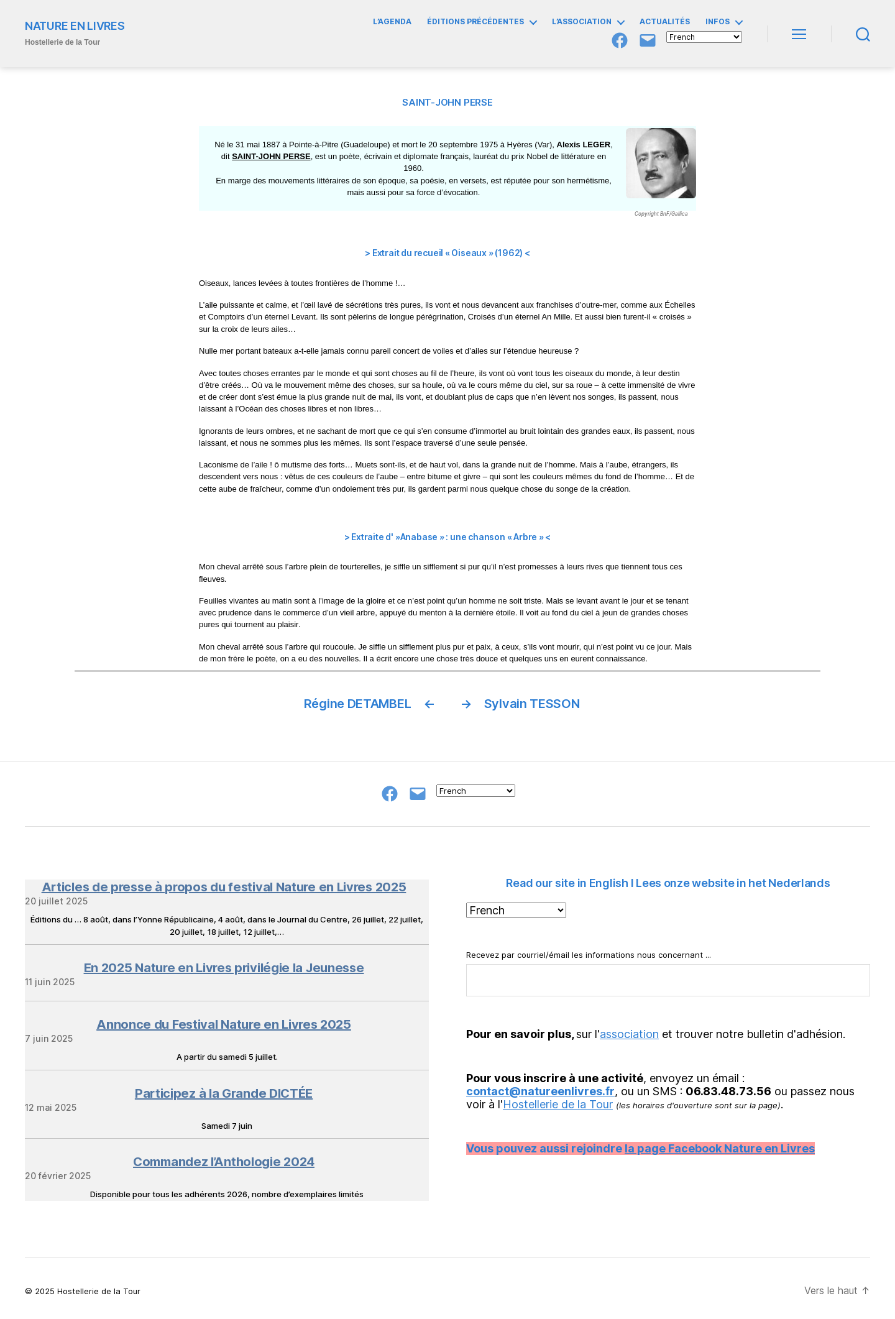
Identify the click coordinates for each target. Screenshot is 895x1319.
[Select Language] (704, 37)
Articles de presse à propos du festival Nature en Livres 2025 (224, 887)
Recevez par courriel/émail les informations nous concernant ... (668, 973)
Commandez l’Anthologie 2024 (223, 1161)
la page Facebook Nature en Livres (720, 1148)
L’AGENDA (392, 21)
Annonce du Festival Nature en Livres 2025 (223, 1024)
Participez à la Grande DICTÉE (224, 1093)
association (629, 1034)
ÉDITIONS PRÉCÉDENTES (475, 21)
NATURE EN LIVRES (75, 26)
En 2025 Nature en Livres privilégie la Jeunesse (224, 967)
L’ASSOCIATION (582, 21)
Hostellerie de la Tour (558, 1104)
